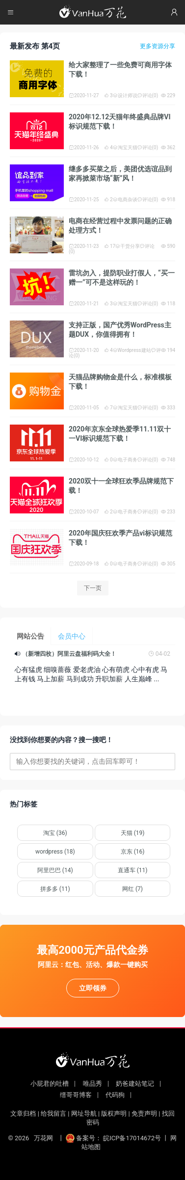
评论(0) (148, 95)
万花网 (43, 1138)
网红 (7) (132, 888)
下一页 (93, 588)
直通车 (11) (133, 870)
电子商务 (125, 459)
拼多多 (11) (55, 888)
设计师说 (125, 95)
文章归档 (23, 1113)
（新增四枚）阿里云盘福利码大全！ (69, 653)
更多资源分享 (157, 46)
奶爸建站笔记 (135, 1083)
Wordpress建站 (132, 350)
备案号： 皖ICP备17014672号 (114, 1138)
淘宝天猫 (125, 147)
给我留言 (53, 1113)
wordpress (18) (55, 851)
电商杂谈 (125, 199)
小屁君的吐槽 (49, 1083)
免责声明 (144, 1113)
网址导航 (84, 1113)
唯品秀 (92, 1083)
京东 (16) (133, 851)
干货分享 (127, 246)
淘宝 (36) (55, 833)
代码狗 (115, 1095)
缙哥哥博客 (76, 1095)
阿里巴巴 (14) (55, 870)
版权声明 (114, 1113)
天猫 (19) (133, 833)
